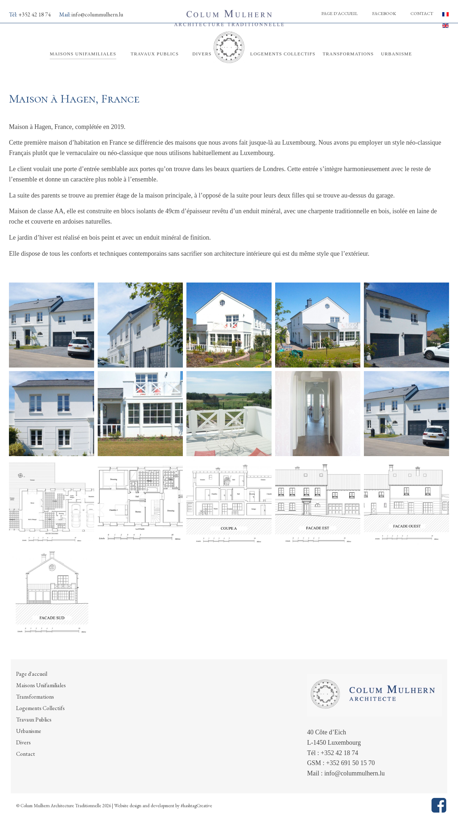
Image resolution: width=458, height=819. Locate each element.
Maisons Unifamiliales (41, 685)
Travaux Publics (34, 719)
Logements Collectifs (40, 708)
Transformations (35, 696)
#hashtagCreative (196, 806)
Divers (23, 742)
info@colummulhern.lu (97, 14)
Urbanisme (28, 731)
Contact (421, 13)
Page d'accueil (339, 13)
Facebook (384, 13)
